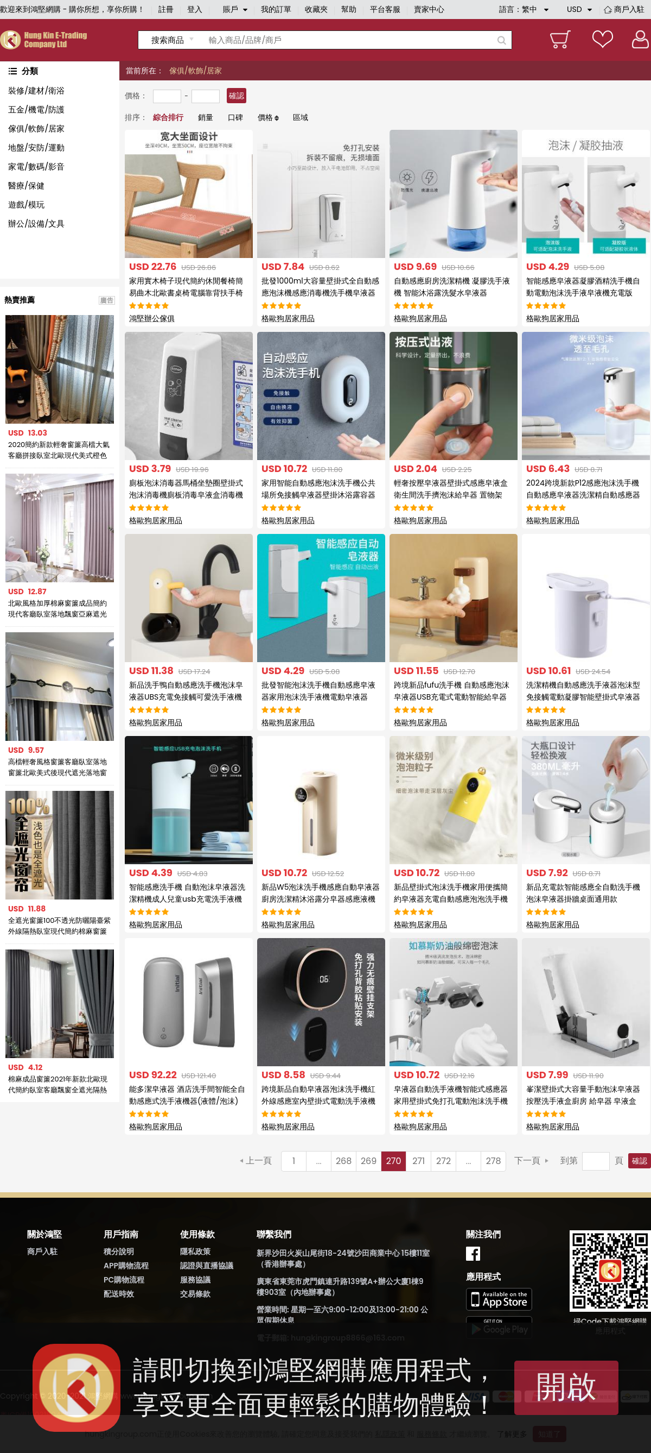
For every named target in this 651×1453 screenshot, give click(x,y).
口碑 (235, 117)
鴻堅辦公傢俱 (152, 318)
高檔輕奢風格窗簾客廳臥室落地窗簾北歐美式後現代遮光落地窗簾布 (57, 767)
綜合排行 (168, 117)
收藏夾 (316, 9)
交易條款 (195, 1293)
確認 (236, 95)
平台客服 (385, 9)
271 (418, 1161)
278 (493, 1161)
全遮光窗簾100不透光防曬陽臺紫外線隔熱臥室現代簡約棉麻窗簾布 (59, 926)
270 (393, 1161)
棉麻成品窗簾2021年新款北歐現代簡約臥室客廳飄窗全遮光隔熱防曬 (57, 1085)
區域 (300, 117)
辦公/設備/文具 (36, 223)
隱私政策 (195, 1251)
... (319, 1161)
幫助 (348, 9)
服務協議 (195, 1279)
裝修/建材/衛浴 (36, 90)
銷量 (205, 117)
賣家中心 (429, 9)
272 (443, 1161)
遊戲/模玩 (26, 204)
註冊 (166, 9)
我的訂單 (276, 9)
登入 (194, 9)
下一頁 (527, 1160)
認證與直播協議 (206, 1265)
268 (344, 1161)
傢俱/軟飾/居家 (36, 128)
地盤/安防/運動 (36, 147)
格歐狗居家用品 (288, 318)
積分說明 (119, 1251)
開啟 (566, 1386)
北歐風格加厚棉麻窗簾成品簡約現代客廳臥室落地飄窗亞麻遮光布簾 (57, 609)
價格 (265, 117)
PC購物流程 (124, 1279)
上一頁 (259, 1160)
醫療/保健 (26, 185)
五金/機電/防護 (36, 109)
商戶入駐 (629, 9)
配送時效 (119, 1293)
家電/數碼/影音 (36, 166)
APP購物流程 (126, 1265)
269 (368, 1161)
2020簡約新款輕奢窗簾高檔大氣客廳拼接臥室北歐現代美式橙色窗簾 (59, 450)
